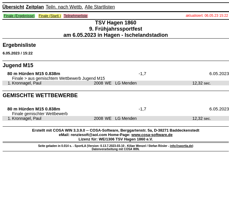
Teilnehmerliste (75, 16)
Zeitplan (35, 6)
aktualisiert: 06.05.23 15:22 (207, 16)
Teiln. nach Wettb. (64, 6)
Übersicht (13, 6)
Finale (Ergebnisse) (19, 16)
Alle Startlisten (100, 6)
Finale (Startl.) (50, 16)
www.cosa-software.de (152, 134)
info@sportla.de (181, 146)
